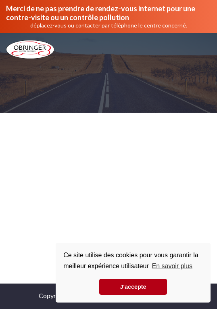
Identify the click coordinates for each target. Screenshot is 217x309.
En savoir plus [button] (172, 266)
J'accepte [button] (133, 287)
